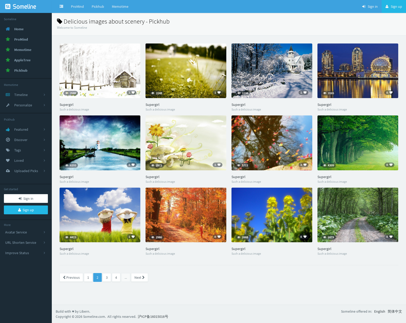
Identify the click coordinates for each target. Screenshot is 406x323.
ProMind (77, 6)
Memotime (120, 6)
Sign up (26, 210)
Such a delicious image (74, 109)
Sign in (26, 198)
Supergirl (67, 104)
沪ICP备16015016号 (153, 316)
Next (139, 277)
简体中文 (395, 311)
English (379, 311)
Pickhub (98, 6)
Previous (71, 277)
